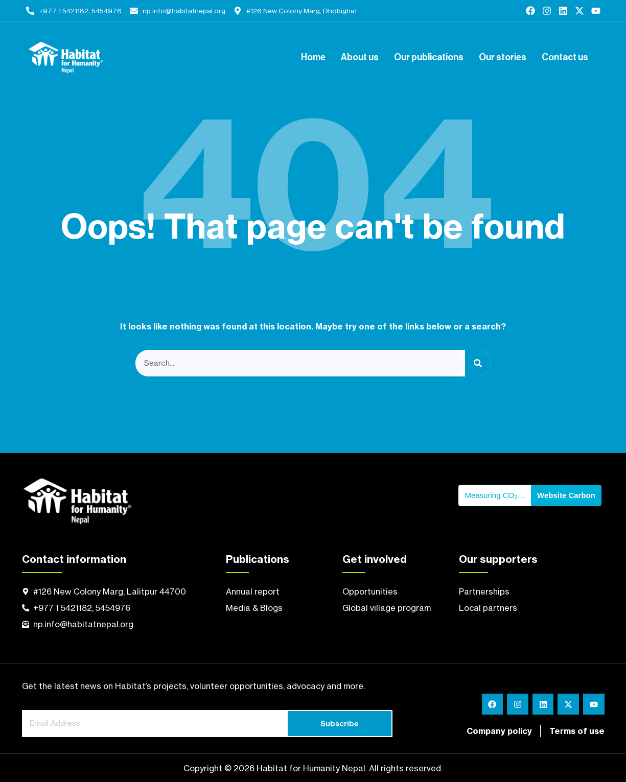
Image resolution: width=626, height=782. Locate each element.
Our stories (502, 58)
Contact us (565, 58)
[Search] (478, 363)
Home (313, 58)
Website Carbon (566, 495)
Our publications (428, 58)
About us (360, 58)
